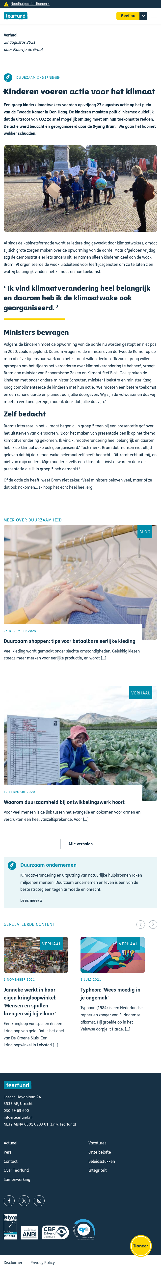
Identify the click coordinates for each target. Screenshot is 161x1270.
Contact (11, 1161)
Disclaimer (13, 1262)
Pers (7, 1152)
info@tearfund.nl (18, 1117)
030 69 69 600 (16, 1110)
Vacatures (97, 1143)
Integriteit (97, 1170)
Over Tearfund (16, 1170)
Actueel (10, 1143)
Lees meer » (31, 900)
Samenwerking (17, 1179)
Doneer (141, 1246)
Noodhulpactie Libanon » (30, 4)
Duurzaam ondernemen (38, 77)
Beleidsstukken (101, 1161)
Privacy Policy (42, 1262)
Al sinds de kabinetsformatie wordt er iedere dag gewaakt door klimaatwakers (73, 243)
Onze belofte (99, 1152)
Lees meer (80, 601)
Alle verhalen (80, 844)
